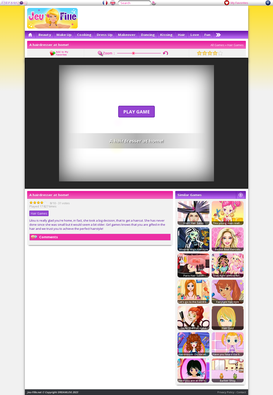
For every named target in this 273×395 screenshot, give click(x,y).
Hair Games (235, 45)
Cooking (84, 34)
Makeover (127, 34)
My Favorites (239, 3)
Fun (207, 34)
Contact (241, 392)
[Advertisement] (163, 18)
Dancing (148, 34)
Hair (181, 34)
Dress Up (105, 34)
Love (195, 34)
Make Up (64, 34)
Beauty (45, 34)
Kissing (166, 34)
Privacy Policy (225, 392)
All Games (217, 45)
